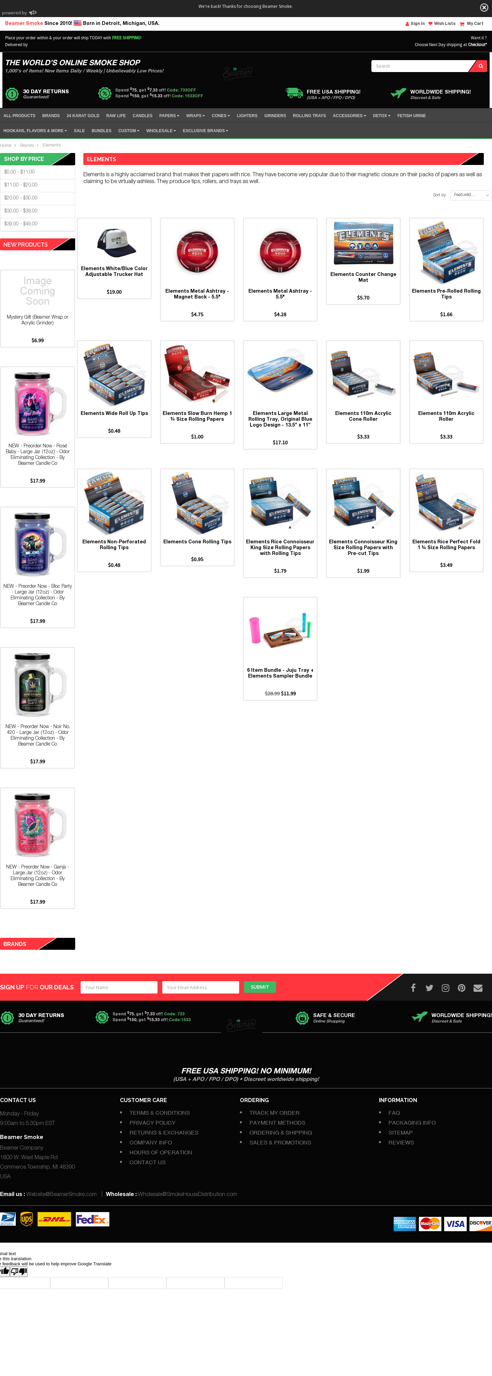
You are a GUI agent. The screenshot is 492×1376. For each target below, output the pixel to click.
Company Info (150, 1142)
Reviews (401, 1142)
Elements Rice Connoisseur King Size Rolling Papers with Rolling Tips (280, 566)
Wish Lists (441, 24)
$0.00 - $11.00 (19, 172)
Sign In (415, 24)
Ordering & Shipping (280, 1132)
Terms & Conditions (159, 1113)
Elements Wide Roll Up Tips (114, 425)
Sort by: (440, 195)
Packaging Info (412, 1123)
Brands (27, 146)
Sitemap (400, 1132)
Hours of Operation (160, 1152)
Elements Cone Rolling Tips (197, 560)
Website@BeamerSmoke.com (61, 1195)
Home (5, 146)
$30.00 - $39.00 (21, 211)
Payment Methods (277, 1123)
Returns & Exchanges (164, 1132)
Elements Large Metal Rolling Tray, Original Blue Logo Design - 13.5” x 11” (280, 431)
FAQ (394, 1113)
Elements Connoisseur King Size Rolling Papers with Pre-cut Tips (363, 566)
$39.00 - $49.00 (21, 224)
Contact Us (147, 1162)
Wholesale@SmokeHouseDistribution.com (187, 1195)
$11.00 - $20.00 (21, 185)
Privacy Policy (152, 1123)
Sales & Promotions (280, 1142)
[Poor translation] (19, 1271)
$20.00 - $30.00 (21, 198)
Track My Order (274, 1113)
